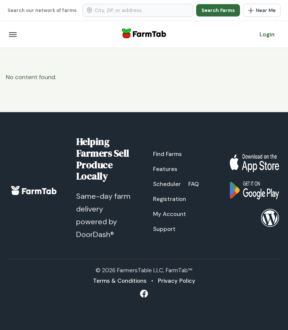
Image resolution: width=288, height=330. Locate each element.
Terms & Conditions (120, 281)
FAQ (193, 184)
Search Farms (218, 10)
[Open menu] (13, 34)
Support (164, 229)
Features (165, 169)
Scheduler (167, 184)
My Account (169, 214)
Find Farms (167, 154)
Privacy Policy (176, 281)
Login (267, 34)
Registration (169, 199)
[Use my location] (261, 10)
